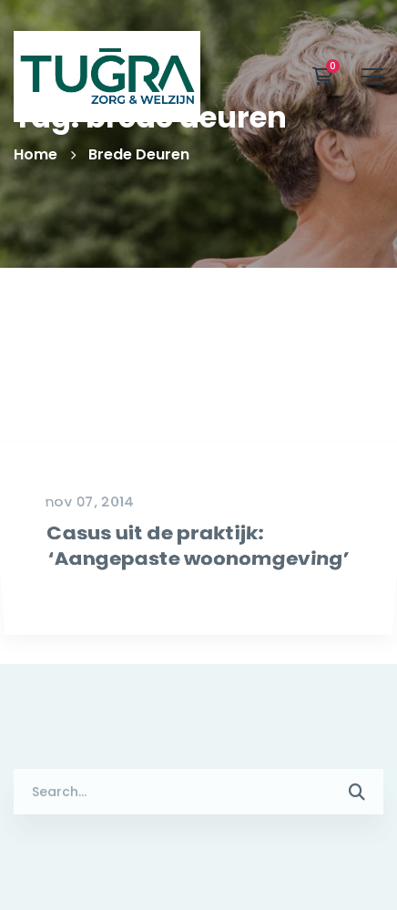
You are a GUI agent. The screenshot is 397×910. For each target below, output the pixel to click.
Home (35, 154)
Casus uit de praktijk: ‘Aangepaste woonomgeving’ (197, 619)
